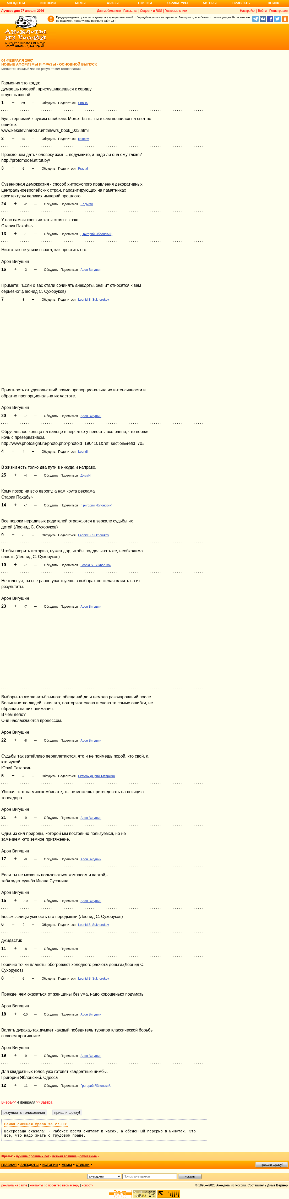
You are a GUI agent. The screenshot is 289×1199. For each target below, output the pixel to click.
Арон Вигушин (90, 270)
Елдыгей (86, 204)
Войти (262, 11)
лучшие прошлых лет (32, 1156)
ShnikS (83, 103)
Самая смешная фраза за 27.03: (36, 1124)
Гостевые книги (176, 11)
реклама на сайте (14, 1185)
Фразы (112, 3)
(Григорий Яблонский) (96, 234)
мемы (67, 1165)
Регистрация (278, 11)
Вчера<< (8, 1102)
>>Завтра (44, 1102)
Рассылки (130, 11)
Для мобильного (109, 11)
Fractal (83, 168)
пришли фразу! (271, 1164)
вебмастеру (70, 1185)
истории (50, 1165)
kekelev (83, 139)
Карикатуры (177, 3)
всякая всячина (64, 1156)
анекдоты (29, 1165)
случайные (88, 1156)
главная (9, 1165)
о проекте (53, 1185)
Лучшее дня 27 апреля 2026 (22, 11)
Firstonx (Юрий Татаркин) (96, 776)
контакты (36, 1185)
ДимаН (85, 475)
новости (87, 1185)
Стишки (145, 3)
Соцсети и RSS (151, 11)
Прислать (241, 3)
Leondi (83, 451)
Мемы (80, 3)
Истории (48, 3)
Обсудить (49, 103)
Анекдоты (16, 3)
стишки (82, 1165)
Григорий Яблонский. (95, 1086)
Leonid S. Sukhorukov (93, 299)
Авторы (210, 3)
